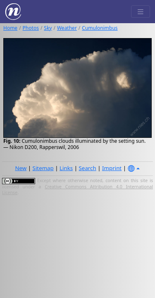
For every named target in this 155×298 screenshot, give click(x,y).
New (20, 168)
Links (66, 168)
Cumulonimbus (99, 27)
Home (10, 27)
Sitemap (43, 168)
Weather (67, 27)
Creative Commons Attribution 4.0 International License (77, 189)
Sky (48, 27)
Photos (31, 27)
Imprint (112, 168)
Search (87, 168)
